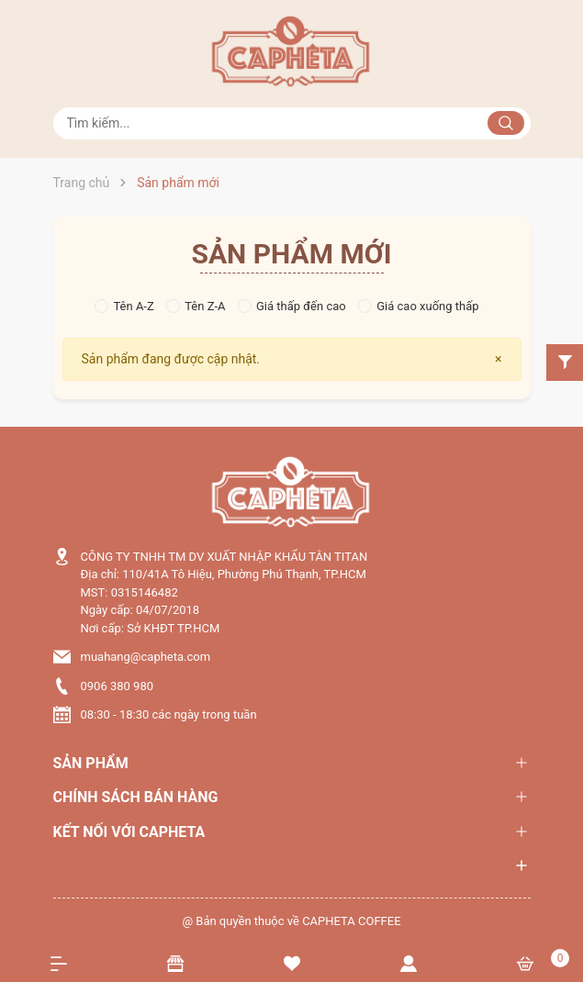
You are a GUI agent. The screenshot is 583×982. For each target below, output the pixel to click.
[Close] (498, 359)
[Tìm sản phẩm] (292, 123)
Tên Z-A (195, 306)
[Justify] (506, 123)
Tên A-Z (124, 306)
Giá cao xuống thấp (418, 306)
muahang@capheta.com (146, 657)
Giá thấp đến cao (292, 306)
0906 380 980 (117, 686)
